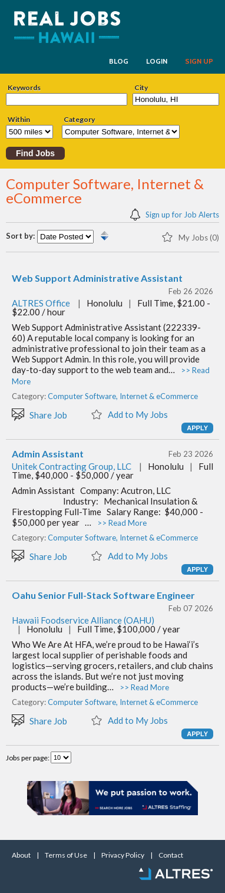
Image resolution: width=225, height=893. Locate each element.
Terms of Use (66, 855)
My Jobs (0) (190, 236)
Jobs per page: (28, 757)
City (141, 87)
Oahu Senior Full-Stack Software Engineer (103, 595)
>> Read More (122, 523)
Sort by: (20, 236)
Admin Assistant (48, 454)
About (21, 855)
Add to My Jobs (129, 413)
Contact (170, 855)
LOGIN (156, 61)
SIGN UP (199, 61)
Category (79, 119)
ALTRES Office (41, 303)
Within (19, 119)
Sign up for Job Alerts (174, 214)
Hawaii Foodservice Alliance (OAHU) (83, 620)
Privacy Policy (122, 855)
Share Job (39, 414)
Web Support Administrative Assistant (97, 278)
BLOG (118, 61)
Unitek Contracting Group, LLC (71, 466)
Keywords (24, 87)
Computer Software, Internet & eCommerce (123, 396)
